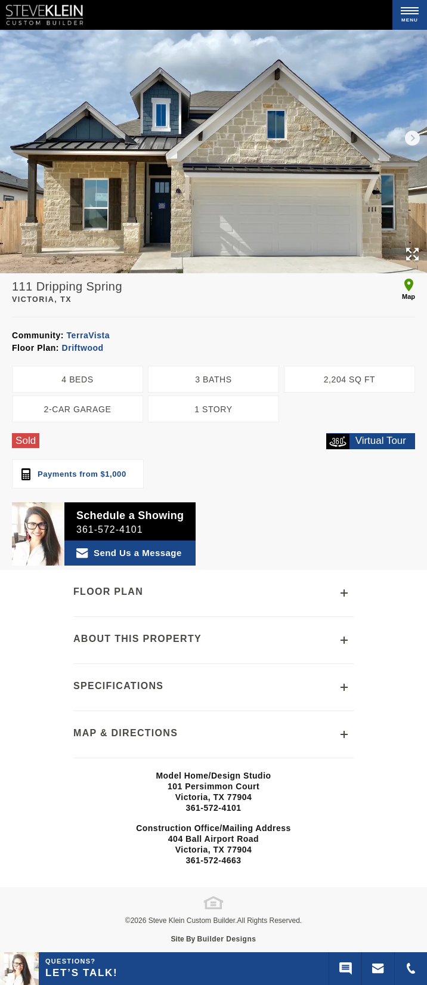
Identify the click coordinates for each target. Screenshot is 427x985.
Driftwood (81, 348)
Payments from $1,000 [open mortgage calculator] (73, 474)
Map (408, 289)
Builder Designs (226, 939)
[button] (412, 138)
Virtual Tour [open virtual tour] (366, 441)
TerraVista (87, 335)
